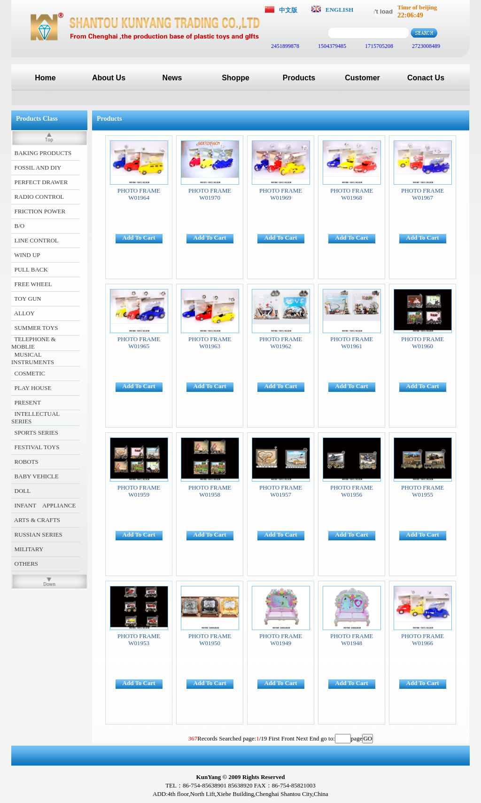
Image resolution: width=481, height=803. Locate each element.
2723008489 (425, 46)
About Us (108, 78)
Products (299, 78)
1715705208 (378, 46)
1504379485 (331, 46)
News (172, 78)
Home (45, 78)
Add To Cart (139, 237)
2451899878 (284, 46)
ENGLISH (339, 9)
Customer (362, 78)
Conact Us (425, 78)
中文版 (288, 10)
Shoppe (235, 78)
